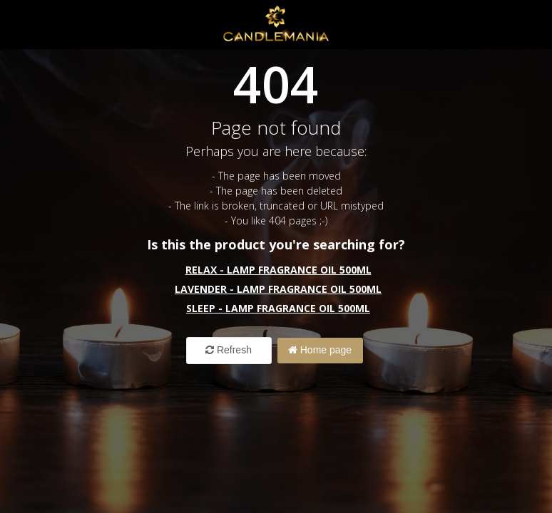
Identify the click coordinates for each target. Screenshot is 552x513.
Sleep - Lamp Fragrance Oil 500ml (278, 308)
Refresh (228, 350)
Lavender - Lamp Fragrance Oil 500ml (278, 289)
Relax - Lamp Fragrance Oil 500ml (278, 269)
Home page (320, 350)
